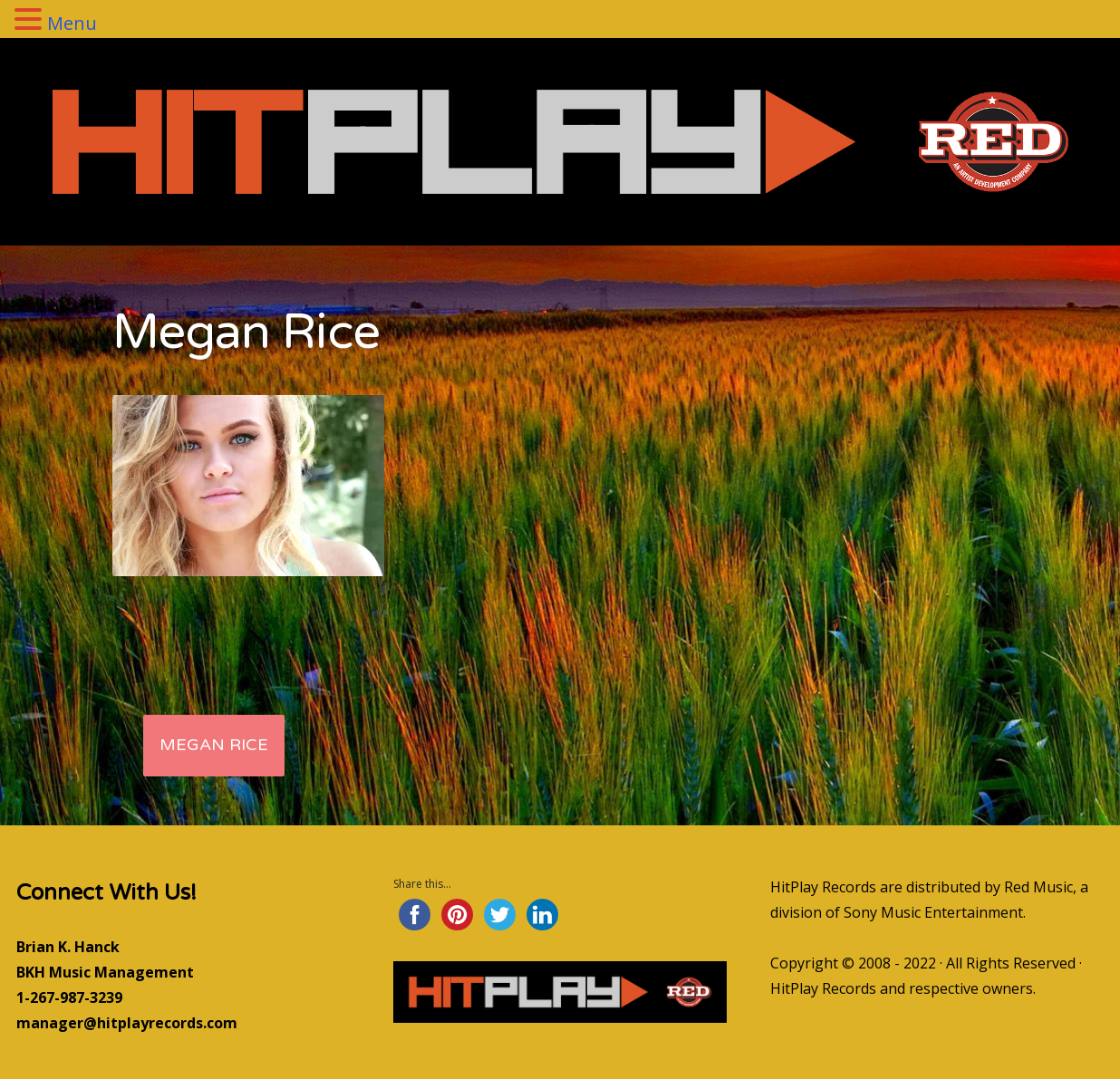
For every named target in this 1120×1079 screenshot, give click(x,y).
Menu (72, 23)
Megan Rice (213, 745)
